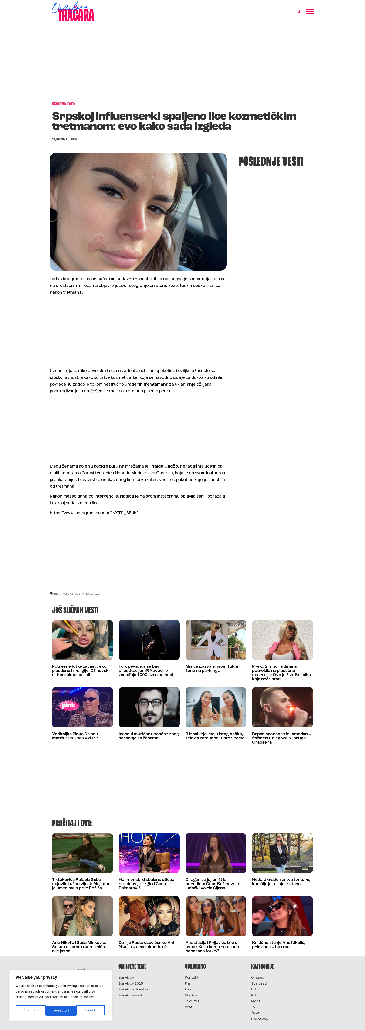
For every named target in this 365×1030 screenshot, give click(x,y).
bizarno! (60, 593)
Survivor (126, 978)
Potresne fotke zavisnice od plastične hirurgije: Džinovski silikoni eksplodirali (81, 670)
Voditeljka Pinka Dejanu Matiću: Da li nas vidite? (75, 736)
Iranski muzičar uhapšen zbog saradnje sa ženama (149, 736)
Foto (188, 989)
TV (253, 1007)
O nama (257, 978)
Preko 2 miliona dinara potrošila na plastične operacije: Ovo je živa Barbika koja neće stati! (281, 672)
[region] (60, 996)
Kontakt (192, 978)
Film (188, 984)
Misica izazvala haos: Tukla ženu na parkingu (212, 668)
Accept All (91, 1011)
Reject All (61, 1011)
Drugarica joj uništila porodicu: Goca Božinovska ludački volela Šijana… (213, 884)
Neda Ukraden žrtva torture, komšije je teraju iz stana (281, 882)
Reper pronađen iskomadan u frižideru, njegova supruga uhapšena (281, 738)
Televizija (192, 1001)
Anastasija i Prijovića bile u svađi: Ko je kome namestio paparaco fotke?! (212, 947)
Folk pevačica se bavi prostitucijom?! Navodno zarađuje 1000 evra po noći (146, 670)
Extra (255, 989)
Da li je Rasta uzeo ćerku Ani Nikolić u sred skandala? (146, 945)
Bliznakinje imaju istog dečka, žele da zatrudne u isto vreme (215, 736)
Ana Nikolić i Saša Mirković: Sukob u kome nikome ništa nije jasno (79, 947)
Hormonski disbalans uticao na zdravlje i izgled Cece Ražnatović (146, 884)
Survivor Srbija (131, 995)
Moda (255, 1001)
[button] (298, 11)
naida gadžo (91, 593)
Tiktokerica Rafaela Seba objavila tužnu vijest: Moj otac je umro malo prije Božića (81, 884)
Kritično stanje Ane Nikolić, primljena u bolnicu (278, 945)
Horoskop (259, 1019)
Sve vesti (259, 984)
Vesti (189, 1007)
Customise (30, 1011)
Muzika (191, 995)
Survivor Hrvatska (134, 989)
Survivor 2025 (130, 984)
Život (255, 1013)
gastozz (74, 593)
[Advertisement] (182, 63)
